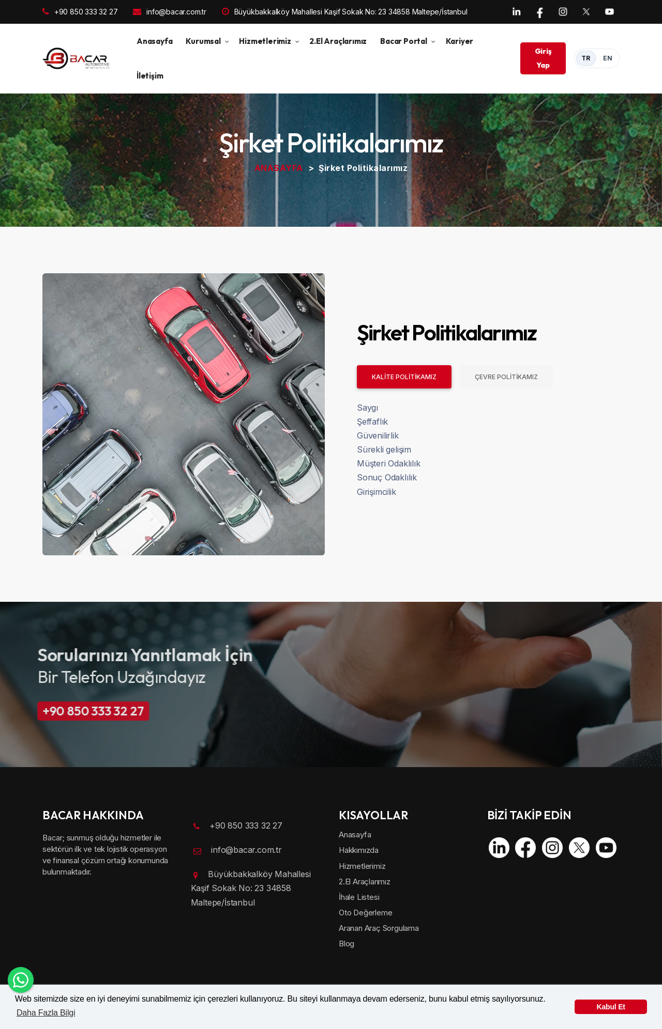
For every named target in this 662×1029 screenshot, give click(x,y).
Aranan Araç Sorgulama (379, 928)
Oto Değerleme (365, 912)
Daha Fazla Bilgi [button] (46, 1012)
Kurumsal (203, 41)
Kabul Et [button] (611, 1007)
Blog (346, 943)
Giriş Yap (543, 58)
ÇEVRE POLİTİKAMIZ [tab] (506, 377)
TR (586, 58)
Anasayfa (154, 41)
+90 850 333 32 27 (79, 11)
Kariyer (460, 41)
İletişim (150, 76)
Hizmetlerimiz (265, 41)
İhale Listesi (359, 897)
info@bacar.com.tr (169, 11)
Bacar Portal (403, 41)
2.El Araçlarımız (338, 41)
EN (608, 58)
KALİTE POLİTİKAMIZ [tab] (404, 377)
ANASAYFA (278, 168)
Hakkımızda (359, 850)
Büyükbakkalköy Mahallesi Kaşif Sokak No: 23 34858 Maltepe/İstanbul (345, 11)
